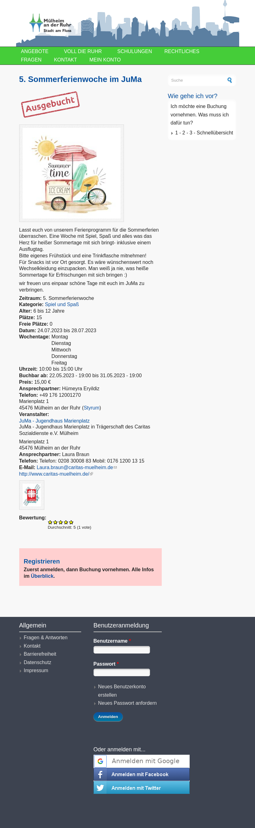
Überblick (42, 576)
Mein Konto (105, 59)
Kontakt (65, 59)
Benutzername (112, 641)
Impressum (36, 670)
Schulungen (134, 51)
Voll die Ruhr (83, 51)
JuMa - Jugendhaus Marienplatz (54, 420)
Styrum (91, 407)
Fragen (31, 59)
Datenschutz (37, 662)
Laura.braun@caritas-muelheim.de (77, 467)
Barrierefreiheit (40, 654)
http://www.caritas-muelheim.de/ (56, 474)
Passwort (106, 664)
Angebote (35, 51)
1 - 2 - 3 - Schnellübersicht (204, 132)
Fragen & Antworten (46, 637)
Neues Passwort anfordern (127, 703)
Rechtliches (182, 51)
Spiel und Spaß (62, 304)
